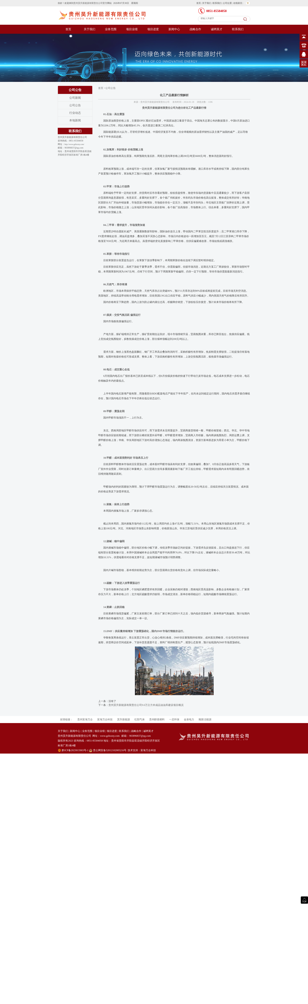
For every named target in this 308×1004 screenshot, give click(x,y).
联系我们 (217, 3)
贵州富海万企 (85, 719)
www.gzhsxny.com (110, 735)
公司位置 (227, 3)
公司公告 (75, 105)
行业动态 (75, 112)
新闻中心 (174, 29)
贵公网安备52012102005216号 (109, 750)
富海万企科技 (105, 719)
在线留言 (237, 3)
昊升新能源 (123, 719)
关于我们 (206, 3)
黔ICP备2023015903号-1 (75, 750)
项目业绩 (132, 29)
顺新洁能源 (205, 719)
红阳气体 (139, 719)
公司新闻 (75, 97)
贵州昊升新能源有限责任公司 (88, 3)
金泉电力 (189, 719)
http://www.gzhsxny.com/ (74, 144)
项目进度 (153, 29)
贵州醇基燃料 (157, 719)
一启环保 (174, 719)
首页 (198, 3)
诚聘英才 (216, 29)
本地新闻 (75, 120)
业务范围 (110, 29)
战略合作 (195, 29)
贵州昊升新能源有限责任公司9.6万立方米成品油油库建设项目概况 (146, 705)
